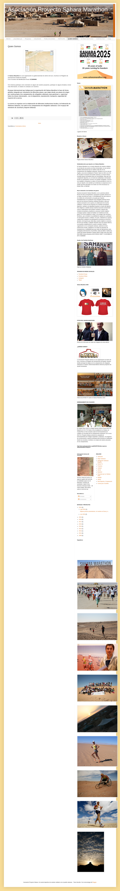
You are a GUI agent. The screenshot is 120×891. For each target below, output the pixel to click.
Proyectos (28, 39)
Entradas (81, 496)
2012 (80, 533)
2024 (80, 507)
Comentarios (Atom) (20, 126)
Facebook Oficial (83, 276)
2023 (80, 517)
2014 (80, 528)
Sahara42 (100, 456)
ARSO (99, 479)
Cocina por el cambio (103, 483)
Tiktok (80, 280)
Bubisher (100, 472)
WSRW (99, 477)
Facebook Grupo (83, 274)
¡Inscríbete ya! (17, 39)
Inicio (39, 123)
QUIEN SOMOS (73, 39)
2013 (80, 531)
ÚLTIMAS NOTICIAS (87, 39)
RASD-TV (100, 464)
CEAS (99, 470)
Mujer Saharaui (102, 458)
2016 (80, 524)
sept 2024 (83, 509)
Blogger (94, 882)
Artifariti (100, 468)
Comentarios (82, 499)
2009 (80, 535)
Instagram (81, 278)
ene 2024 (82, 514)
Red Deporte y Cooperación (105, 481)
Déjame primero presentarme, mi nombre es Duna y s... (94, 511)
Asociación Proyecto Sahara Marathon (58, 9)
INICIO (8, 39)
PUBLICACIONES (49, 39)
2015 (80, 526)
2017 (80, 521)
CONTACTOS (100, 39)
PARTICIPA (61, 39)
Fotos (109, 39)
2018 (80, 519)
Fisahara (100, 466)
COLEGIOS (37, 39)
